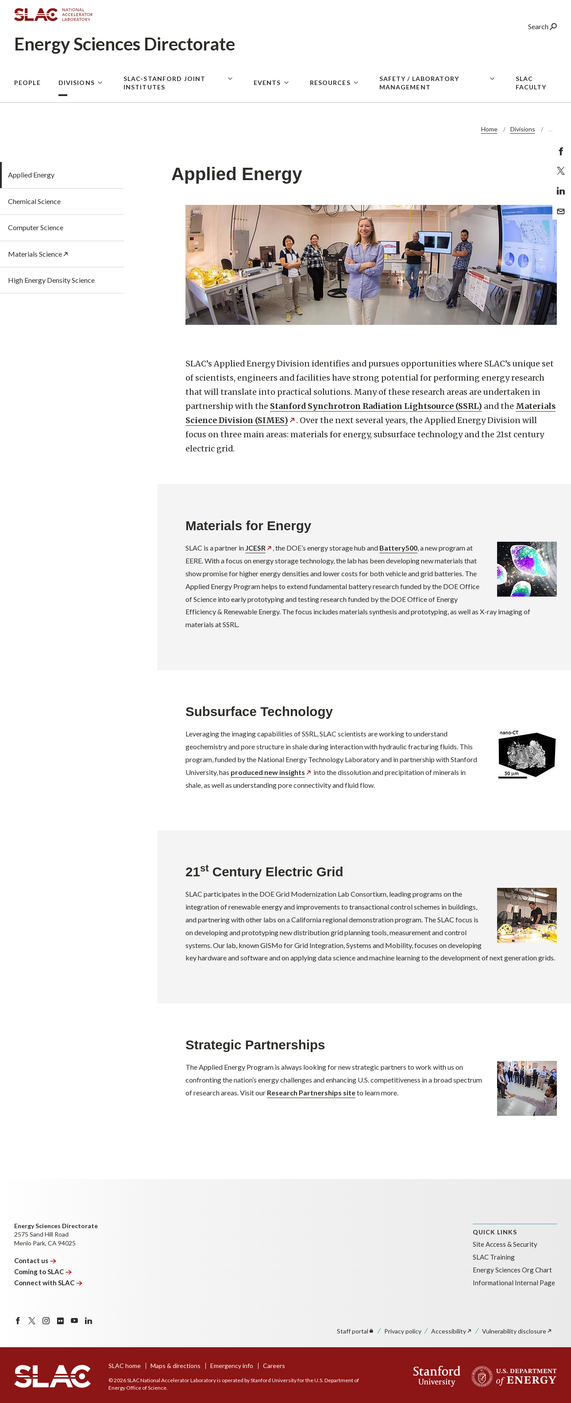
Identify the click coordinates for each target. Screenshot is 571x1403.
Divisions (76, 98)
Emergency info (231, 1365)
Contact (35, 1260)
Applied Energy (31, 174)
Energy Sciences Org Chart (512, 1270)
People (27, 98)
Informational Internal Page (514, 1283)
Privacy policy (402, 1331)
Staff (355, 1331)
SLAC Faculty (531, 98)
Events (267, 98)
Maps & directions (175, 1365)
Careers (274, 1365)
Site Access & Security (505, 1244)
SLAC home (124, 1365)
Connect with (48, 1283)
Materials (38, 254)
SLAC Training (494, 1257)
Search (542, 42)
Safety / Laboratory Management (419, 98)
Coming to (43, 1272)
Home (489, 129)
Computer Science (35, 227)
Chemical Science (34, 201)
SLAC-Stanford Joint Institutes (164, 98)
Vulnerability (517, 1331)
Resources (330, 98)
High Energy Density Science (51, 280)
